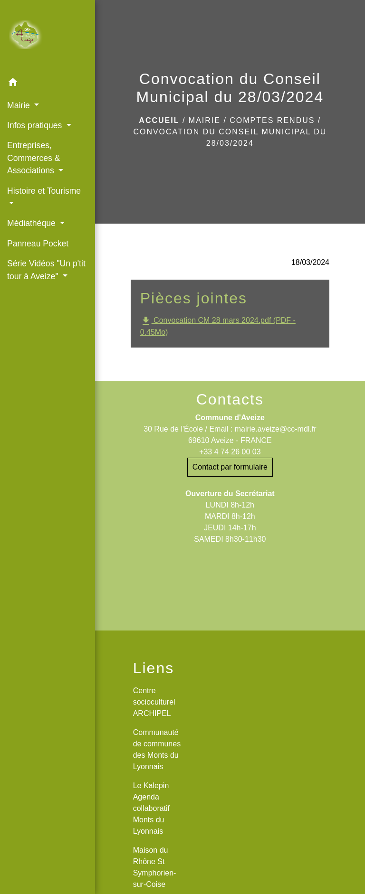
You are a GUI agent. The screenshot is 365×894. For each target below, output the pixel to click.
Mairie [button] (19, 105)
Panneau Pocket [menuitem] (37, 243)
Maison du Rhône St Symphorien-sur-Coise (154, 867)
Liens (153, 668)
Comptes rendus (272, 120)
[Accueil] (47, 36)
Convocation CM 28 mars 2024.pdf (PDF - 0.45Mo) (218, 325)
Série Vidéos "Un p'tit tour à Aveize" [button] (46, 270)
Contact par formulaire (230, 467)
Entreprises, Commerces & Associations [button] (33, 158)
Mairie (205, 120)
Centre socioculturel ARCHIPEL (154, 702)
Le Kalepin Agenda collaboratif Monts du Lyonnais (151, 808)
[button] (47, 84)
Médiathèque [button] (32, 223)
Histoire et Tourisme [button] (44, 191)
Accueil (159, 120)
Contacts (230, 399)
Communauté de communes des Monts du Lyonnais (157, 749)
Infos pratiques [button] (35, 125)
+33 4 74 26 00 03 (229, 452)
